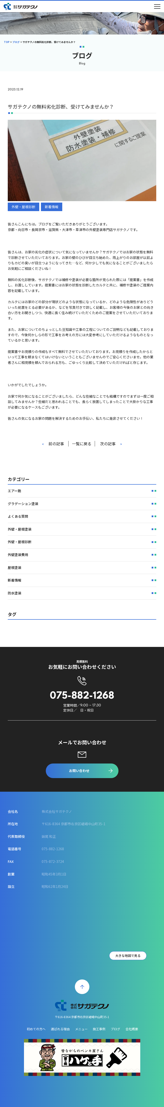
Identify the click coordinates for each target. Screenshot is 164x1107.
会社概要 (131, 1029)
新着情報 (51, 206)
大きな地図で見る (128, 955)
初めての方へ (36, 1029)
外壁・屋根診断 (23, 206)
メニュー (81, 1029)
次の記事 (108, 443)
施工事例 (99, 1029)
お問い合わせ (79, 770)
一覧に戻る (81, 443)
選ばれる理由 (60, 1029)
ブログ (16, 42)
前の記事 (56, 443)
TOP (6, 42)
